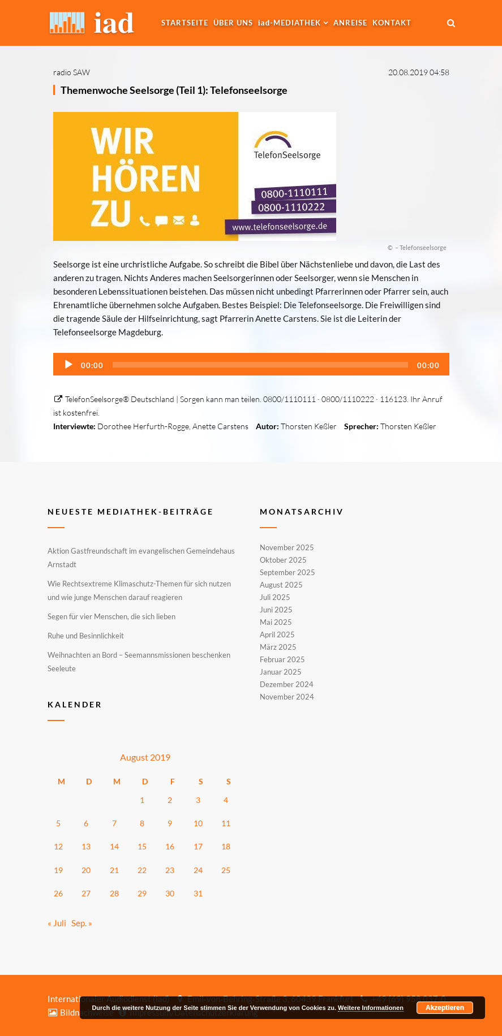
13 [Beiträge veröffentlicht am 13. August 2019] (86, 846)
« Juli (57, 923)
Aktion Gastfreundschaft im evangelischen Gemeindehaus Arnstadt (141, 557)
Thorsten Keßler (309, 426)
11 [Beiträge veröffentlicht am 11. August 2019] (225, 823)
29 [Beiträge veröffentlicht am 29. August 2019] (142, 893)
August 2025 (281, 584)
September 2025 (287, 572)
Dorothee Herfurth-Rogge (143, 426)
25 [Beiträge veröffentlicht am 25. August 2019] (225, 870)
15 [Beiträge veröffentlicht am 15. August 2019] (142, 846)
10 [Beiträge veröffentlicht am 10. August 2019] (198, 823)
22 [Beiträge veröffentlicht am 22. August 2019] (142, 870)
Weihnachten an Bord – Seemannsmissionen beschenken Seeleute (139, 661)
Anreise (350, 22)
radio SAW (71, 72)
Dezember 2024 (287, 684)
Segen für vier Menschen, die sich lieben (111, 616)
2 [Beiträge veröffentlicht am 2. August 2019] (170, 800)
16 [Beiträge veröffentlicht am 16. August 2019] (169, 846)
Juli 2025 (275, 597)
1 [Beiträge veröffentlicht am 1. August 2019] (142, 800)
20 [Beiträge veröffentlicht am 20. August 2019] (86, 870)
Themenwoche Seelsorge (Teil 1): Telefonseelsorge (174, 90)
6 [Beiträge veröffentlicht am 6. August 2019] (86, 823)
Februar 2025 (282, 659)
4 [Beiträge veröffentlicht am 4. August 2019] (226, 800)
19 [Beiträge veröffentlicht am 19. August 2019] (58, 870)
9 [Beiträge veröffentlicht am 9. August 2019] (170, 823)
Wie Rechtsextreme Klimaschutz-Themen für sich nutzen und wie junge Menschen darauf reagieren (139, 590)
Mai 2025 (276, 622)
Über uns (233, 22)
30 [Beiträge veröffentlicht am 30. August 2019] (169, 893)
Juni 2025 (276, 609)
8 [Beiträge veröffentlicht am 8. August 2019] (142, 823)
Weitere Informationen (371, 1007)
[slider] (260, 365)
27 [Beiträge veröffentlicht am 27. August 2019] (86, 893)
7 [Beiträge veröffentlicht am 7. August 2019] (114, 823)
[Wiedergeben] (68, 364)
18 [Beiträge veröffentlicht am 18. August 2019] (225, 846)
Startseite (184, 22)
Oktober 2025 (283, 559)
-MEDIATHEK (289, 22)
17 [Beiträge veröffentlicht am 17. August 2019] (198, 846)
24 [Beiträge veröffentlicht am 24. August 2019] (198, 870)
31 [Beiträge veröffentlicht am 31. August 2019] (198, 893)
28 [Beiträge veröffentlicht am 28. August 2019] (114, 893)
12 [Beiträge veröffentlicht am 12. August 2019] (58, 846)
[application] (251, 364)
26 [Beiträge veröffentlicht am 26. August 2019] (58, 893)
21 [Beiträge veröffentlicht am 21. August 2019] (114, 870)
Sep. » (81, 923)
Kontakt (391, 22)
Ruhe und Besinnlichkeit (86, 635)
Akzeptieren (445, 1008)
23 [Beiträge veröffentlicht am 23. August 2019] (169, 870)
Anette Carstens (220, 426)
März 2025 (278, 646)
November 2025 (287, 548)
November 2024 (287, 696)
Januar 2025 (281, 671)
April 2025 (277, 634)
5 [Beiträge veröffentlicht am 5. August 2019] (58, 823)
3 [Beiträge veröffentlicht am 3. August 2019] (198, 800)
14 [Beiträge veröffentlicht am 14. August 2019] (114, 846)
